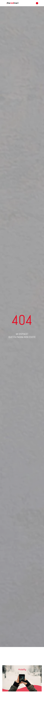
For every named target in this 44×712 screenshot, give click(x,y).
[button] (37, 3)
